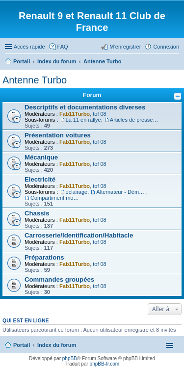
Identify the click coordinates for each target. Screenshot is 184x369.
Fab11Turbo (74, 114)
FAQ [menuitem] (62, 47)
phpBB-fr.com (105, 364)
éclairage (77, 192)
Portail (21, 61)
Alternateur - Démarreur (120, 192)
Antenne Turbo (34, 80)
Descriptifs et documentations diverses (85, 107)
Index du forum (56, 345)
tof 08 (99, 114)
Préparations (44, 257)
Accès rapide (29, 47)
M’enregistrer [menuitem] (125, 47)
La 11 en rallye (83, 120)
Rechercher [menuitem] (175, 62)
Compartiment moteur (54, 198)
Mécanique (41, 157)
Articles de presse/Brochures (134, 120)
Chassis (37, 213)
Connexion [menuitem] (166, 47)
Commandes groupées (59, 279)
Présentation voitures (58, 135)
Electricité (40, 179)
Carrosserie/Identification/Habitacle (79, 235)
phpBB (69, 358)
